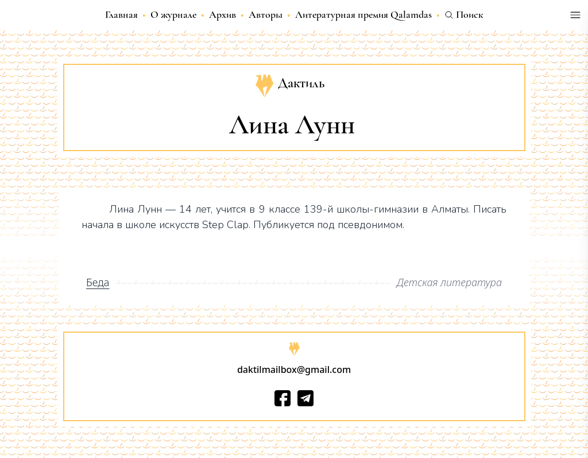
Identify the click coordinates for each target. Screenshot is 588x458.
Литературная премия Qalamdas (363, 14)
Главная (121, 14)
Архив (222, 14)
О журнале (173, 14)
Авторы (266, 14)
